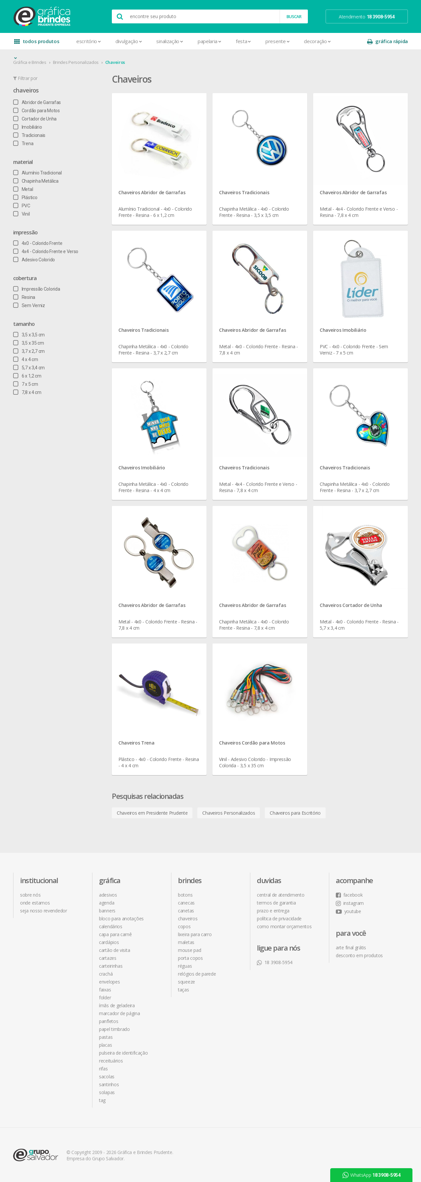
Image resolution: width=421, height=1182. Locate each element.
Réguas (185, 966)
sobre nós (30, 895)
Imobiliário (27, 127)
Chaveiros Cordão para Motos (252, 743)
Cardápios (109, 942)
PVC (21, 205)
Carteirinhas (110, 966)
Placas (105, 1045)
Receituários (111, 1061)
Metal (23, 189)
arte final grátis (351, 947)
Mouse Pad (189, 950)
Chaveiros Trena (136, 743)
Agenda (106, 903)
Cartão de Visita (114, 950)
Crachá (105, 974)
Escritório (88, 41)
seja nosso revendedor (43, 910)
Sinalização (169, 41)
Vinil (21, 214)
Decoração (317, 41)
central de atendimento (280, 895)
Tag (102, 1100)
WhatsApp (371, 1175)
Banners (107, 910)
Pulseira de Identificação (123, 1053)
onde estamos (35, 903)
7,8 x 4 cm (27, 392)
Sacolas (106, 1076)
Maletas (186, 942)
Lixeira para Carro (195, 934)
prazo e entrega (273, 910)
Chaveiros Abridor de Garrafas (151, 192)
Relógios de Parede (197, 974)
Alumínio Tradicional (37, 172)
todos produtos (37, 43)
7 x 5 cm (25, 384)
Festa (243, 41)
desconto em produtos (359, 955)
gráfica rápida (387, 41)
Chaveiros (115, 62)
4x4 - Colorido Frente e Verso (45, 251)
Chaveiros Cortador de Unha (351, 605)
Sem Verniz (29, 305)
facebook (349, 895)
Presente (277, 41)
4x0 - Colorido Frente (37, 243)
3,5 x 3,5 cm (29, 334)
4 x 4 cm (25, 359)
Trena (23, 143)
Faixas (105, 989)
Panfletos (108, 1021)
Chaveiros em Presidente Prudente (152, 813)
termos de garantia (276, 903)
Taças (183, 989)
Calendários (110, 926)
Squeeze (186, 982)
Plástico (25, 197)
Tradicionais (29, 135)
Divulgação (128, 41)
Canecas (186, 903)
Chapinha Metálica (36, 181)
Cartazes (107, 958)
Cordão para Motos (36, 110)
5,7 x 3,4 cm (29, 367)
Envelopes (109, 982)
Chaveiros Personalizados (228, 813)
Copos (184, 926)
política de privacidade (279, 918)
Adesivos (108, 895)
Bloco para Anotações (121, 918)
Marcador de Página (119, 1013)
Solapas (107, 1092)
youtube (348, 911)
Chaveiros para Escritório (295, 813)
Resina (24, 297)
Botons (185, 895)
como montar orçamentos (284, 926)
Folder (105, 997)
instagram (350, 903)
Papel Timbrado (114, 1029)
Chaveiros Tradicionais (244, 192)
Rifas (103, 1068)
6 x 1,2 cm (27, 376)
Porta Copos (190, 958)
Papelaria (209, 41)
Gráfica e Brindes (29, 62)
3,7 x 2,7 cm (29, 351)
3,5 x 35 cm (28, 343)
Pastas (105, 1037)
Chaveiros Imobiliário (343, 330)
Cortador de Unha (35, 118)
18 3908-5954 (274, 962)
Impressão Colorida (36, 289)
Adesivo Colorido (34, 259)
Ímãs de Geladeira (117, 1005)
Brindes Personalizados (76, 62)
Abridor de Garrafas (37, 102)
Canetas (186, 910)
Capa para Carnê (115, 934)
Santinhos (109, 1084)
